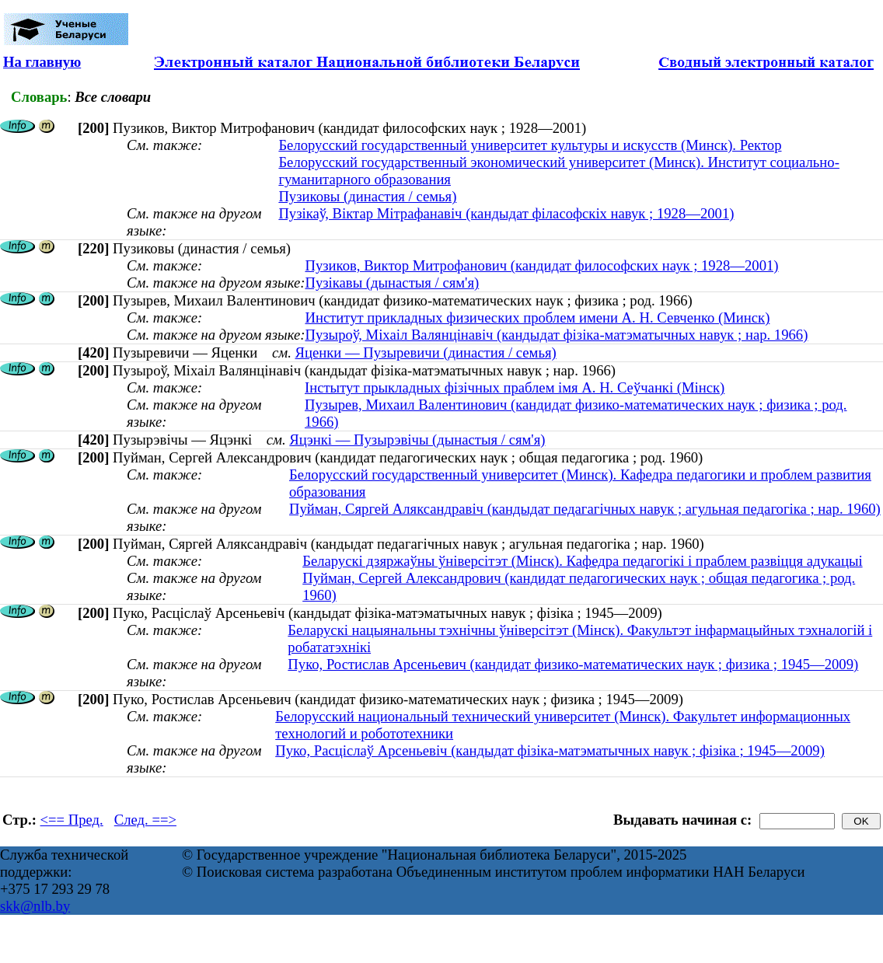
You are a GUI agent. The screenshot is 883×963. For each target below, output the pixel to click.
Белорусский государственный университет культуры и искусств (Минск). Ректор (529, 145)
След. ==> (145, 819)
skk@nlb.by (35, 906)
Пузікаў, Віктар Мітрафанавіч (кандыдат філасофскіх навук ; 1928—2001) (506, 213)
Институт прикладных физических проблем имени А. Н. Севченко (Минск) (537, 317)
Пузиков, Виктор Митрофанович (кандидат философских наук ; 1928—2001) (541, 265)
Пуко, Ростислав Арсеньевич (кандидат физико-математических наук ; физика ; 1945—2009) (573, 664)
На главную (42, 62)
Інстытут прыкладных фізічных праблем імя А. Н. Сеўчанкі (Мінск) (514, 387)
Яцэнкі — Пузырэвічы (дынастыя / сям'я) (417, 439)
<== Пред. (71, 819)
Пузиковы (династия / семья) (367, 196)
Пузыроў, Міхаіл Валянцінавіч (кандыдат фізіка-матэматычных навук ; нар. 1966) (556, 334)
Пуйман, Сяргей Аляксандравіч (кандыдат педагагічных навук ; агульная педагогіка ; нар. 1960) (585, 509)
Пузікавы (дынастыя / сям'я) (392, 282)
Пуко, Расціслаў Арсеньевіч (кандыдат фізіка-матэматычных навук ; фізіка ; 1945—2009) (550, 750)
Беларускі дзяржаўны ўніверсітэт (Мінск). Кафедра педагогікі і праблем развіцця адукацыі (582, 561)
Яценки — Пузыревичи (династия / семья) (425, 352)
